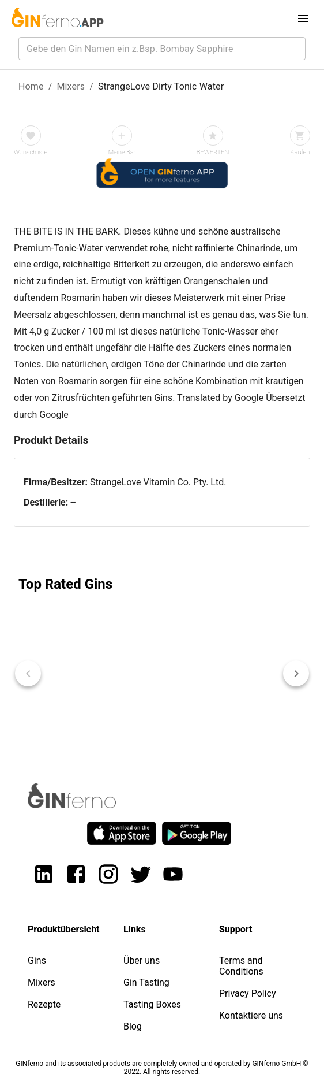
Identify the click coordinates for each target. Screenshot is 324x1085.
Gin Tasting (146, 982)
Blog (132, 1026)
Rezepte (44, 1004)
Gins (37, 960)
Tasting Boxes (152, 1004)
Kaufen (300, 152)
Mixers (70, 86)
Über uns (141, 960)
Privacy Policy (247, 993)
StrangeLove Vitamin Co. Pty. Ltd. (158, 482)
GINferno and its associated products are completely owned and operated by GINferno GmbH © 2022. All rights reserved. (162, 1068)
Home (31, 86)
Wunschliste (30, 152)
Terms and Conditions (241, 966)
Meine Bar (122, 152)
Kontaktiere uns (251, 1015)
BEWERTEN (213, 152)
